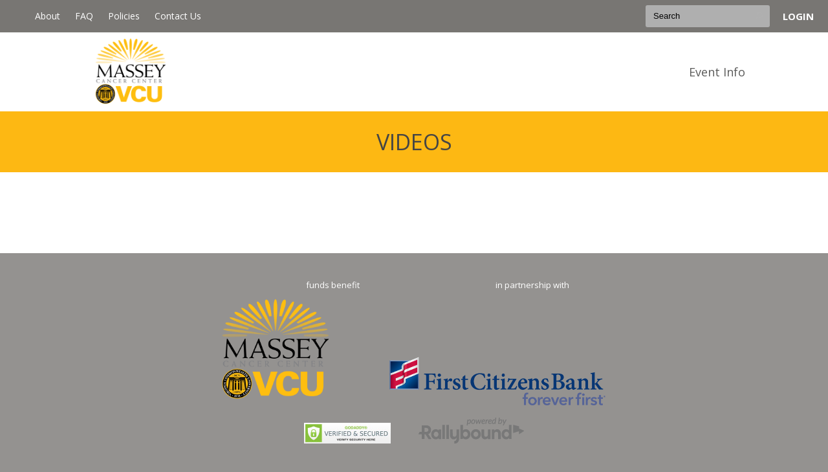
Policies (124, 16)
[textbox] (708, 16)
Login (798, 16)
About (47, 16)
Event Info (717, 72)
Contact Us (178, 16)
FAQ (84, 16)
